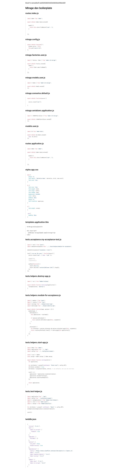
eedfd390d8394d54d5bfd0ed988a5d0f (53, 3)
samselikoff (35, 3)
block (27, 3)
